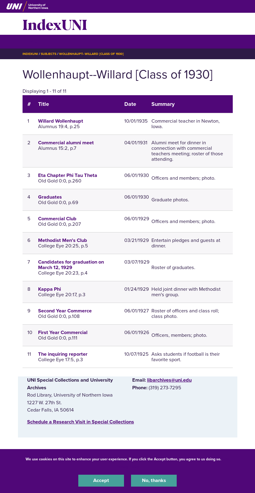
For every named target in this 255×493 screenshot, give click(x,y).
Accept (101, 480)
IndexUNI (55, 23)
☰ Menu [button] (33, 41)
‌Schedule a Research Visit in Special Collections (80, 422)
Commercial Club (57, 219)
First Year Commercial (62, 332)
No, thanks (154, 480)
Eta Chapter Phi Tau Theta (67, 175)
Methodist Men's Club (62, 240)
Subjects (48, 54)
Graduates (50, 197)
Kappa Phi (49, 289)
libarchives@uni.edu (169, 380)
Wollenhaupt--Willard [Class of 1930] (91, 54)
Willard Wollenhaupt (60, 121)
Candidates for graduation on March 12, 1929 (71, 265)
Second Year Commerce (65, 311)
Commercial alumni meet (66, 143)
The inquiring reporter (62, 354)
